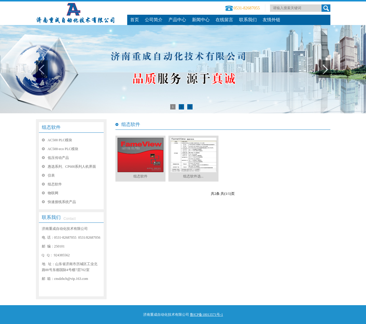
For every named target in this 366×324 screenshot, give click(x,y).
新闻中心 (201, 19)
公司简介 (154, 19)
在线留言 (224, 19)
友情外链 (271, 19)
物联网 (53, 193)
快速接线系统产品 (62, 202)
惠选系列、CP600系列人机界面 (72, 167)
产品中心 (177, 19)
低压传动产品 (58, 158)
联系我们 (248, 19)
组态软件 (51, 127)
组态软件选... (193, 176)
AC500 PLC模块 (60, 140)
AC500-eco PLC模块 (63, 149)
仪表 (51, 175)
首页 (134, 19)
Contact (70, 219)
